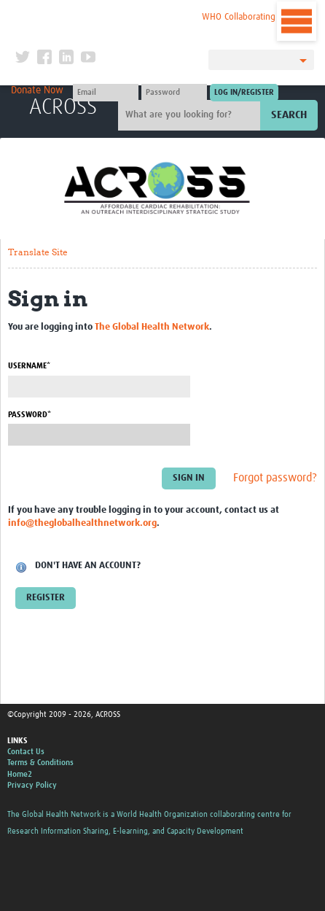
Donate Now (37, 90)
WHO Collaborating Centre (253, 17)
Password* (29, 415)
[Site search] (191, 115)
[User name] (105, 92)
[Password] (174, 92)
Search (289, 114)
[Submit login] (244, 92)
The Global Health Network (106, 14)
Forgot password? (275, 478)
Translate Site (38, 252)
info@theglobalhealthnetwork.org (82, 523)
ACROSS (63, 107)
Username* (29, 366)
